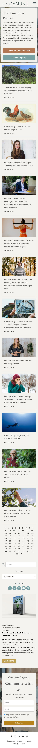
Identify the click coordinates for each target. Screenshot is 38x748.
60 (15, 549)
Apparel (28, 741)
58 (6, 549)
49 (28, 543)
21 (28, 533)
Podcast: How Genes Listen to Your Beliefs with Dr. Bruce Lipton (17, 474)
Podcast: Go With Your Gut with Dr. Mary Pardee (18, 362)
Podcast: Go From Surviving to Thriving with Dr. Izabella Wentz (18, 164)
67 (15, 551)
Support (20, 741)
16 (6, 533)
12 (19, 530)
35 (28, 538)
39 (15, 541)
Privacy (15, 744)
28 (28, 536)
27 (23, 536)
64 (32, 549)
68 (19, 551)
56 (28, 546)
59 (10, 549)
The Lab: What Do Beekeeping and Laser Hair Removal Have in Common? (18, 90)
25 (15, 536)
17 (10, 533)
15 (32, 530)
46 (15, 543)
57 (32, 546)
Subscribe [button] (19, 723)
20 (23, 533)
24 (10, 536)
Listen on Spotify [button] (19, 57)
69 (23, 551)
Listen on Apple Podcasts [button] (19, 50)
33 (19, 538)
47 (19, 543)
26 (19, 536)
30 (6, 538)
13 (23, 530)
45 (10, 543)
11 (14, 530)
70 (28, 551)
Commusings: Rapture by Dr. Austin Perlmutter (17, 437)
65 (6, 551)
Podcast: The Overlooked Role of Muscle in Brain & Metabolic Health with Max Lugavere (19, 243)
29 (32, 536)
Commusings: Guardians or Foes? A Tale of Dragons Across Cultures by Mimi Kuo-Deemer (18, 324)
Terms (23, 744)
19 (19, 533)
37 (6, 541)
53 (15, 546)
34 (23, 538)
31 (10, 538)
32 (15, 538)
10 (10, 530)
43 (32, 541)
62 (23, 549)
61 (19, 549)
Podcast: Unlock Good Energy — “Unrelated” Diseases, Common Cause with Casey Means (18, 399)
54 (19, 546)
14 (27, 530)
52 (10, 546)
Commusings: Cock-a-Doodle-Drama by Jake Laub (17, 128)
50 (32, 543)
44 (6, 543)
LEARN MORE (9, 661)
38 (10, 541)
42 (28, 541)
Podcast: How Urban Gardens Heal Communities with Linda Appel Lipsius (17, 513)
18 (15, 533)
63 (28, 549)
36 (32, 538)
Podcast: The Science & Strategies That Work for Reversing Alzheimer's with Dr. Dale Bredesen (18, 203)
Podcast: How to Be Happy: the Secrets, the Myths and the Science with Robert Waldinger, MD (18, 284)
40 (19, 541)
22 (32, 533)
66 (10, 551)
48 (23, 543)
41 (23, 541)
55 (23, 546)
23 (6, 536)
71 (32, 551)
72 (17, 554)
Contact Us (11, 741)
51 (6, 546)
